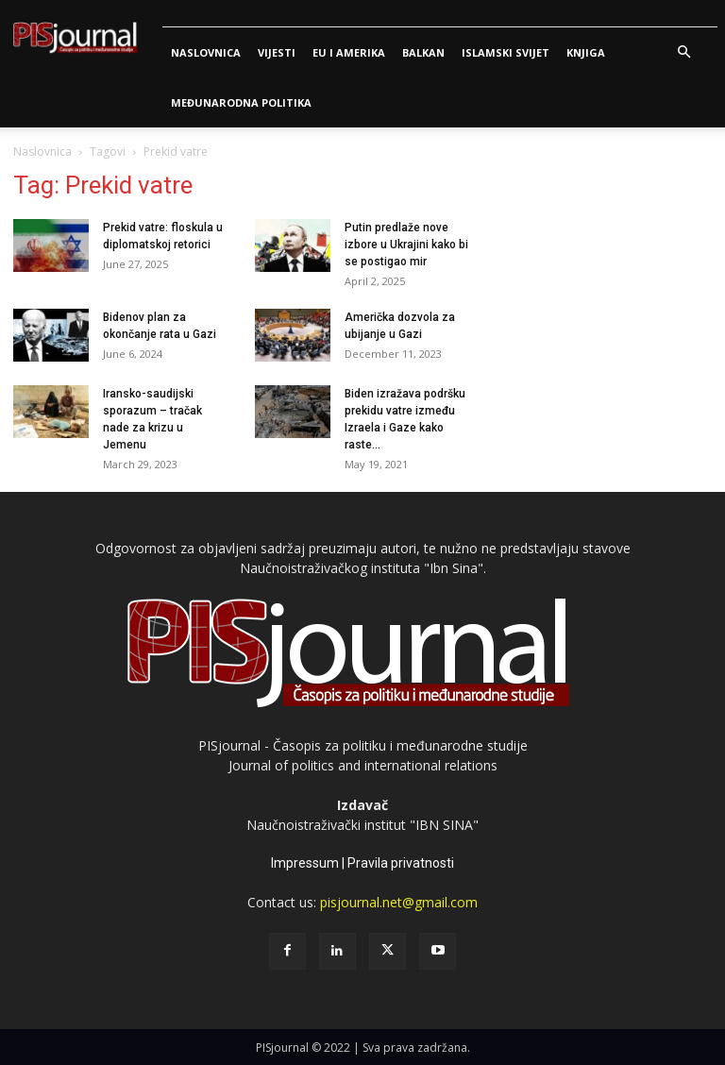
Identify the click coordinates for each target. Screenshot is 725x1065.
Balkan (423, 52)
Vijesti (276, 52)
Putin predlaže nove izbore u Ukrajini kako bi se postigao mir (406, 244)
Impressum (305, 863)
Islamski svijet (505, 52)
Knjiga (585, 52)
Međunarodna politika (241, 102)
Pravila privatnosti (400, 863)
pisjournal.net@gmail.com (399, 902)
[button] (683, 52)
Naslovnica (206, 52)
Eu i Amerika (348, 52)
